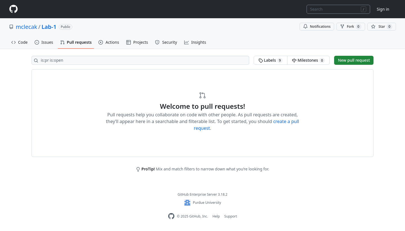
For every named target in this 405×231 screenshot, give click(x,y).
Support (230, 216)
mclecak (26, 27)
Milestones (308, 60)
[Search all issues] (140, 60)
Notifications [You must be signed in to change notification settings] (316, 26)
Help (216, 216)
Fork (350, 26)
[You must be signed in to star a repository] (381, 27)
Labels (270, 60)
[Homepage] (13, 9)
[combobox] (338, 9)
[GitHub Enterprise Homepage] (171, 216)
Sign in (383, 9)
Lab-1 (49, 27)
